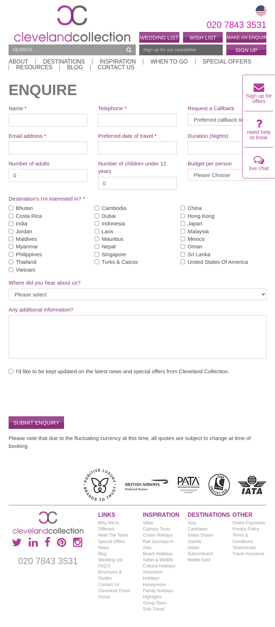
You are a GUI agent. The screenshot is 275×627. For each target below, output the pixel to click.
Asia (192, 522)
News (103, 547)
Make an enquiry (246, 37)
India (18, 223)
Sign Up (246, 50)
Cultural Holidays (159, 565)
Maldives (23, 239)
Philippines (25, 254)
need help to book (259, 131)
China (191, 208)
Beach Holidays (158, 553)
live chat (259, 165)
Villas (148, 522)
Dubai (105, 216)
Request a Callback (211, 108)
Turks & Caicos (116, 262)
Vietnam (22, 270)
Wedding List (159, 37)
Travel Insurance (248, 553)
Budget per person (210, 163)
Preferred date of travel (125, 136)
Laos (104, 231)
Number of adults (29, 163)
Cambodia (110, 208)
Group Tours (155, 602)
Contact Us (116, 67)
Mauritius (109, 239)
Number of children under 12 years (132, 167)
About (18, 62)
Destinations (64, 62)
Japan (191, 223)
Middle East (199, 559)
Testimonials (244, 547)
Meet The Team (113, 535)
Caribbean (197, 529)
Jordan (20, 231)
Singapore (110, 254)
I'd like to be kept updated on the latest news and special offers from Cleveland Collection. (119, 371)
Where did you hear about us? (45, 283)
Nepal (105, 246)
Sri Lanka (195, 254)
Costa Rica (25, 216)
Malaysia (194, 231)
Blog (75, 67)
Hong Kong (197, 216)
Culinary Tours (156, 529)
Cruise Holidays (158, 535)
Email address (26, 136)
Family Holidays (158, 590)
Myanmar (23, 246)
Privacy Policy (245, 529)
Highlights (152, 596)
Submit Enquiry (36, 423)
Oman (191, 246)
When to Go (169, 62)
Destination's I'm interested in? (45, 199)
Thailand (23, 262)
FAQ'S (104, 565)
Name (16, 108)
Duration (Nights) (208, 136)
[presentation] (63, 395)
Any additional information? (41, 310)
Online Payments (248, 522)
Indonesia (110, 223)
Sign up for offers (259, 95)
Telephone (110, 108)
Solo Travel (153, 609)
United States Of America (214, 262)
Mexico (192, 239)
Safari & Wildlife (158, 559)
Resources (34, 67)
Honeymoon (154, 584)
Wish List (202, 37)
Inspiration (118, 62)
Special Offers (227, 62)
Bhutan (21, 208)
